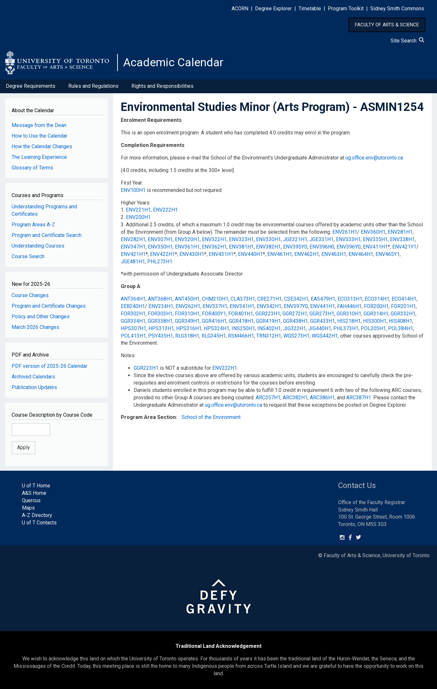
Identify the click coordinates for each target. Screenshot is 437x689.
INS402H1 (269, 329)
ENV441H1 (322, 307)
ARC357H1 (268, 398)
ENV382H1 (268, 247)
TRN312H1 (268, 336)
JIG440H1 (319, 329)
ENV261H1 (344, 232)
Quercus (31, 501)
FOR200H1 (376, 307)
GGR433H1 (322, 321)
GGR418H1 (241, 321)
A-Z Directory (37, 515)
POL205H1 (373, 329)
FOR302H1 (133, 314)
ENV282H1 (133, 240)
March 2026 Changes (35, 327)
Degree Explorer (273, 8)
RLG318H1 (187, 336)
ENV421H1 (133, 254)
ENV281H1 (400, 232)
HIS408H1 (400, 321)
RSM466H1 (241, 336)
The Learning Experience (39, 157)
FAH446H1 (349, 307)
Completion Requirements (153, 145)
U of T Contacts (39, 523)
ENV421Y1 (404, 247)
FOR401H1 (240, 314)
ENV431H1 (221, 254)
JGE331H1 (321, 240)
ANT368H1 (160, 299)
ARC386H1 (322, 398)
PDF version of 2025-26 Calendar (49, 366)
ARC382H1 (295, 398)
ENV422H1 (162, 254)
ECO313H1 (349, 299)
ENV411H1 (375, 247)
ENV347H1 (133, 247)
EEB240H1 (133, 307)
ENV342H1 (269, 307)
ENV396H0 (321, 247)
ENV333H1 (348, 240)
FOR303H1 (160, 314)
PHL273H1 (159, 261)
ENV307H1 (160, 240)
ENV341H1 (242, 307)
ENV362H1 (214, 247)
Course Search (28, 257)
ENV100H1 (133, 190)
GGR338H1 (160, 321)
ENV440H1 (250, 254)
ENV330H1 (268, 240)
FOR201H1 (403, 307)
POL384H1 (400, 329)
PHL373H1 (345, 329)
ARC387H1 (358, 398)
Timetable (310, 8)
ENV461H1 (279, 254)
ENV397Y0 (296, 307)
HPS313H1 (161, 329)
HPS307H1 (133, 329)
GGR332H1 (403, 314)
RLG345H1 (214, 336)
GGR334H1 (133, 321)
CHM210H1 (215, 299)
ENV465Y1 (387, 254)
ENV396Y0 (349, 247)
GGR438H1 (295, 321)
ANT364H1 (133, 299)
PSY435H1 (160, 336)
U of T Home (36, 486)
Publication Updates (34, 388)
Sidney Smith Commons (397, 8)
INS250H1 (243, 329)
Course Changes (30, 296)
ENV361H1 (187, 247)
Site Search (407, 41)
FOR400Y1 (214, 314)
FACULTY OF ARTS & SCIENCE (387, 25)
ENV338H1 (402, 240)
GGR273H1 (321, 314)
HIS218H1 (349, 321)
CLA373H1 (243, 299)
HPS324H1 (216, 329)
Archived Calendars (33, 377)
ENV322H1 (214, 240)
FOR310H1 (187, 314)
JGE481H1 (133, 261)
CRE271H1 (269, 299)
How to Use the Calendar (39, 136)
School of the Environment (211, 417)
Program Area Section (148, 417)
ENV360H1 (373, 232)
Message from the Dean (39, 125)
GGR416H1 (214, 321)
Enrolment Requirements (151, 120)
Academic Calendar (173, 62)
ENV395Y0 (295, 247)
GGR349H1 (187, 321)
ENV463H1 (333, 254)
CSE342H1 (296, 299)
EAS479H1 (323, 299)
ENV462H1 (306, 254)
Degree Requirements (30, 86)
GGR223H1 (267, 314)
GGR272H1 (294, 314)
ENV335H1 (375, 240)
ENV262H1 (188, 307)
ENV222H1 (165, 210)
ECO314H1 (377, 299)
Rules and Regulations (93, 86)
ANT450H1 (187, 299)
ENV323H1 (241, 240)
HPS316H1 (189, 329)
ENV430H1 (191, 254)
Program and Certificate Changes (49, 306)
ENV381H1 (241, 247)
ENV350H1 (160, 247)
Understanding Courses (38, 246)
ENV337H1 (215, 307)
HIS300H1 (374, 321)
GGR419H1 (268, 321)
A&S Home (34, 493)
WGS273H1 (296, 336)
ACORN (240, 8)
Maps (28, 508)
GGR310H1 (349, 314)
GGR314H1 (376, 314)
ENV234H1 (160, 307)
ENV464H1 (360, 254)
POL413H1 (133, 336)
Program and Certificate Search (46, 235)
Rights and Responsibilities (162, 86)
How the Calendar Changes (42, 147)
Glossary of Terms (32, 168)
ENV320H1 (187, 240)
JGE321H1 (295, 240)
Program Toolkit (346, 8)
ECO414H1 (404, 299)
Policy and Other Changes (41, 317)
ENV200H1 (138, 217)
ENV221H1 (138, 210)
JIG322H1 (294, 329)
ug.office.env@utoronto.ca (374, 158)
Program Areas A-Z (33, 225)
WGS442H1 (325, 336)
